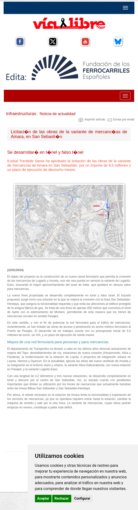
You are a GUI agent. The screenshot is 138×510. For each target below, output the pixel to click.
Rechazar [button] (62, 498)
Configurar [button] (82, 498)
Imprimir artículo (91, 119)
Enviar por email (120, 119)
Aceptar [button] (43, 498)
